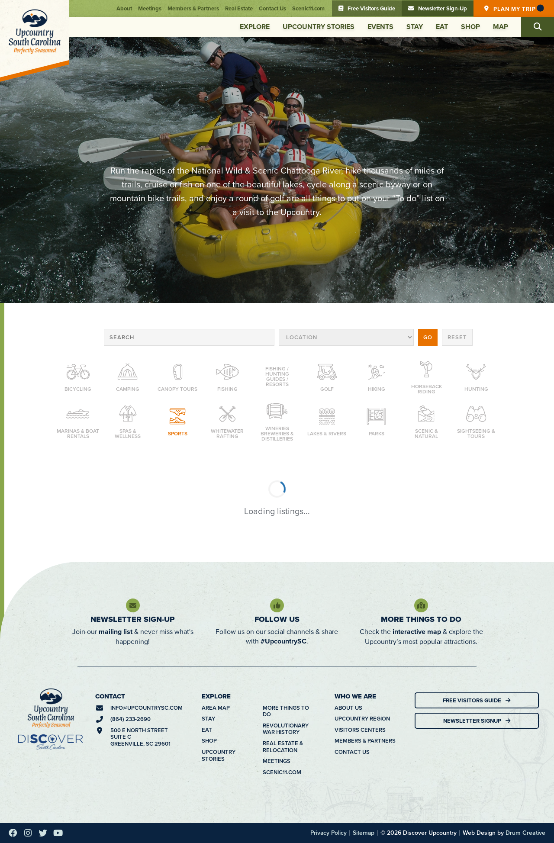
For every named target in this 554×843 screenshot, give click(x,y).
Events (380, 27)
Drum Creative (525, 832)
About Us (348, 708)
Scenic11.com (308, 8)
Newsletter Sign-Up (132, 619)
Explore (255, 27)
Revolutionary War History (286, 729)
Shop (470, 27)
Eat (442, 27)
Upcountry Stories (318, 27)
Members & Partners (193, 8)
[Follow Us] (277, 605)
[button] (537, 27)
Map (500, 27)
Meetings (149, 8)
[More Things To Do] (421, 605)
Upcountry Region (362, 718)
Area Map (216, 708)
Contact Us (272, 8)
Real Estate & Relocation (283, 746)
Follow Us (277, 619)
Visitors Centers (360, 730)
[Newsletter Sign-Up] (133, 605)
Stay (414, 27)
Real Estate (239, 8)
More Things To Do (421, 619)
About (124, 8)
